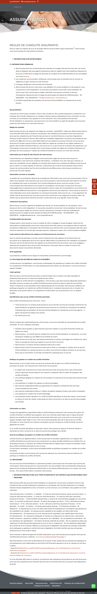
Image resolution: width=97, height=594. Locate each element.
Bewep (68, 591)
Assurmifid (29, 583)
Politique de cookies (41, 586)
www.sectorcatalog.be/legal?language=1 (50, 537)
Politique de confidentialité (74, 583)
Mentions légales (16, 583)
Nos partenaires (42, 583)
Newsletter (56, 586)
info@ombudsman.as (47, 98)
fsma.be (26, 76)
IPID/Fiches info (56, 583)
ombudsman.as (61, 98)
